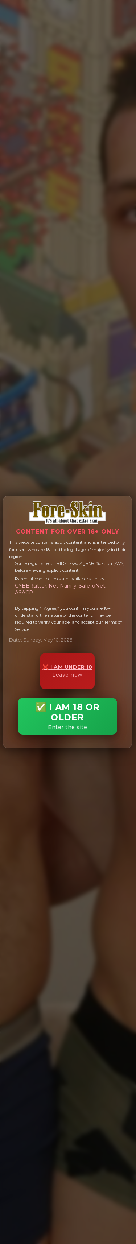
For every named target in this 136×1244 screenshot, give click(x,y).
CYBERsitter (30, 585)
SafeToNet (92, 585)
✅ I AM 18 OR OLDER (67, 716)
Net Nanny (63, 585)
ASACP (24, 592)
